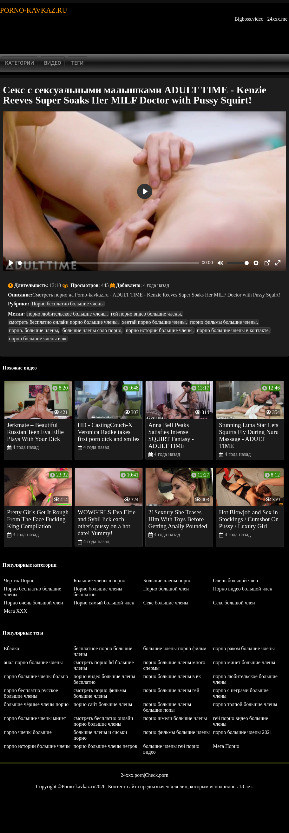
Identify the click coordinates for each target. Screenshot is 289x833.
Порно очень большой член (33, 602)
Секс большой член (234, 602)
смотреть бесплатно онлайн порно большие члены (103, 721)
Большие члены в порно (99, 580)
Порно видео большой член (242, 588)
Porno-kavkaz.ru (33, 10)
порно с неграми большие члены (240, 693)
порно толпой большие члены (245, 704)
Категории (19, 63)
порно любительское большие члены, (67, 314)
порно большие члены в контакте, (233, 330)
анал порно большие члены (33, 662)
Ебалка (11, 648)
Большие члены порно (167, 580)
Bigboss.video (248, 19)
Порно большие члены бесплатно (98, 591)
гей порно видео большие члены (240, 721)
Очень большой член (235, 580)
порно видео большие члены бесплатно (104, 679)
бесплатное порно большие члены (103, 651)
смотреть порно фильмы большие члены (100, 693)
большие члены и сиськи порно (100, 735)
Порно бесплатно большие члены (67, 303)
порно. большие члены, (34, 330)
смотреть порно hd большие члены (104, 665)
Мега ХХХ (15, 611)
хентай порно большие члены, (154, 322)
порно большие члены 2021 (242, 732)
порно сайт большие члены (103, 704)
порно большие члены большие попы (167, 707)
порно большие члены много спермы (174, 665)
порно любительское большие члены (245, 679)
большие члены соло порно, (92, 330)
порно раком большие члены (244, 648)
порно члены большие (28, 732)
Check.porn (156, 775)
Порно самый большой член (104, 602)
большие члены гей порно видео (171, 749)
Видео (52, 63)
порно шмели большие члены (175, 718)
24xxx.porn (132, 775)
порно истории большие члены (37, 746)
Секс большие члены (165, 602)
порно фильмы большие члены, (224, 322)
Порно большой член (166, 588)
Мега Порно (226, 746)
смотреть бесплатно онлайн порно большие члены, (64, 322)
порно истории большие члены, (160, 330)
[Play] (11, 263)
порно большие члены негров (105, 746)
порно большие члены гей (171, 690)
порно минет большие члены (244, 662)
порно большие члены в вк (38, 338)
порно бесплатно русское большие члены (31, 693)
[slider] (108, 263)
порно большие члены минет (35, 718)
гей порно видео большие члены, (146, 314)
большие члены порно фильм (175, 648)
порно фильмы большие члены (176, 732)
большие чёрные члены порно (36, 704)
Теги (77, 63)
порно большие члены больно (36, 676)
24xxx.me (277, 19)
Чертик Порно (19, 580)
